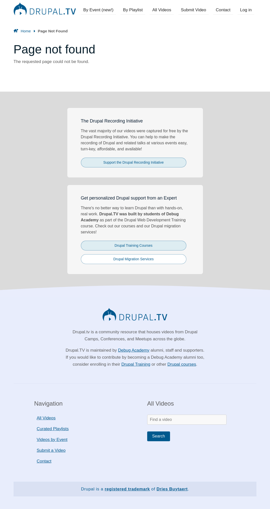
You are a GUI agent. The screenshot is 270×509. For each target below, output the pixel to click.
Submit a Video (51, 450)
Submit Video (195, 10)
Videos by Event (52, 439)
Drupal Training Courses (133, 245)
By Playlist (135, 10)
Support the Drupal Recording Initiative (133, 162)
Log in (246, 10)
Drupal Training (135, 364)
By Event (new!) (101, 10)
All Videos (163, 10)
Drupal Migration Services (133, 259)
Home (26, 31)
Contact (224, 10)
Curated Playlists (53, 428)
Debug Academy (133, 350)
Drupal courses (181, 364)
